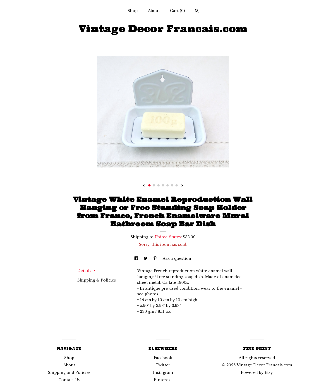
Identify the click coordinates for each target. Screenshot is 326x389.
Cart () (177, 10)
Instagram (163, 372)
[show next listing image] (182, 185)
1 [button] (149, 185)
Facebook (163, 358)
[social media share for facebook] (136, 258)
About (154, 10)
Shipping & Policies (96, 280)
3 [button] (158, 185)
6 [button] (172, 185)
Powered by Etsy (257, 372)
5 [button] (167, 185)
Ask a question (177, 258)
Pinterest (163, 379)
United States (168, 237)
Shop (132, 10)
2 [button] (154, 185)
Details (86, 270)
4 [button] (163, 185)
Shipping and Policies (69, 372)
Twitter (163, 365)
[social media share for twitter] (146, 258)
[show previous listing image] (144, 185)
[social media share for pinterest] (155, 258)
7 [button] (176, 185)
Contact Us (69, 379)
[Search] (197, 11)
